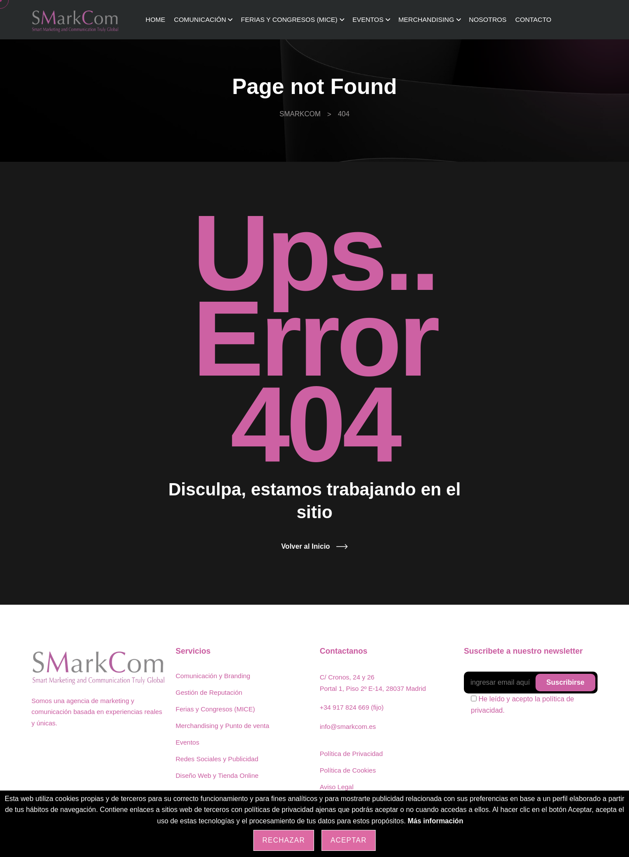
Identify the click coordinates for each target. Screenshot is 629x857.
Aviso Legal (336, 787)
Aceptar (349, 840)
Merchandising (426, 19)
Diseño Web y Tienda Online (217, 775)
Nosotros (488, 19)
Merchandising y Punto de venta (222, 725)
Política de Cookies (348, 770)
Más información (435, 821)
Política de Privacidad (351, 753)
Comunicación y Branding (213, 675)
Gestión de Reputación (209, 692)
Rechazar (284, 840)
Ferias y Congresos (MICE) (289, 19)
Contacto (533, 19)
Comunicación (200, 19)
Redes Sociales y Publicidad (217, 759)
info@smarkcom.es (348, 726)
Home (155, 19)
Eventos (368, 19)
